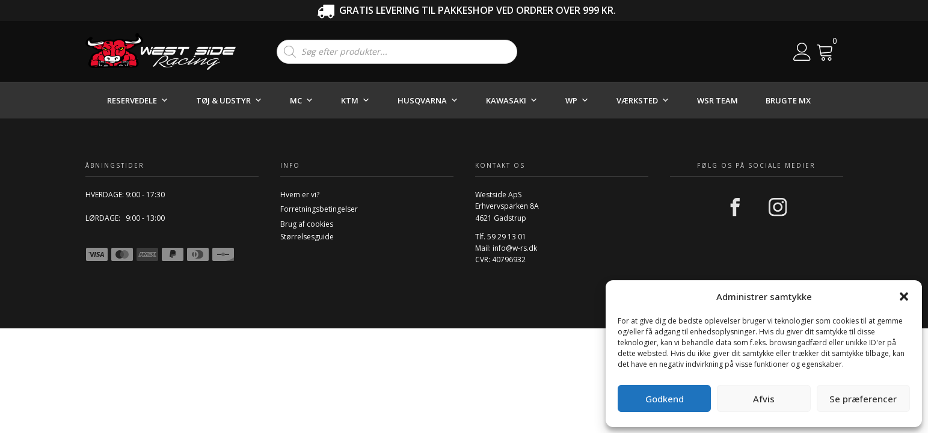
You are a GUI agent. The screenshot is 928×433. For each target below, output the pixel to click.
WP (577, 100)
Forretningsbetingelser (319, 209)
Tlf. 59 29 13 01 (500, 237)
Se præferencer (863, 399)
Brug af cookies (306, 224)
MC (301, 100)
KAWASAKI (512, 100)
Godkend (664, 399)
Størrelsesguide (307, 237)
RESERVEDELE (137, 100)
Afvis (764, 399)
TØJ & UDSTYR (229, 100)
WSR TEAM (717, 100)
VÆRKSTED (642, 100)
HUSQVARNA (428, 100)
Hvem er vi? (299, 194)
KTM (355, 100)
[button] (904, 296)
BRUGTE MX (788, 100)
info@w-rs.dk (515, 248)
